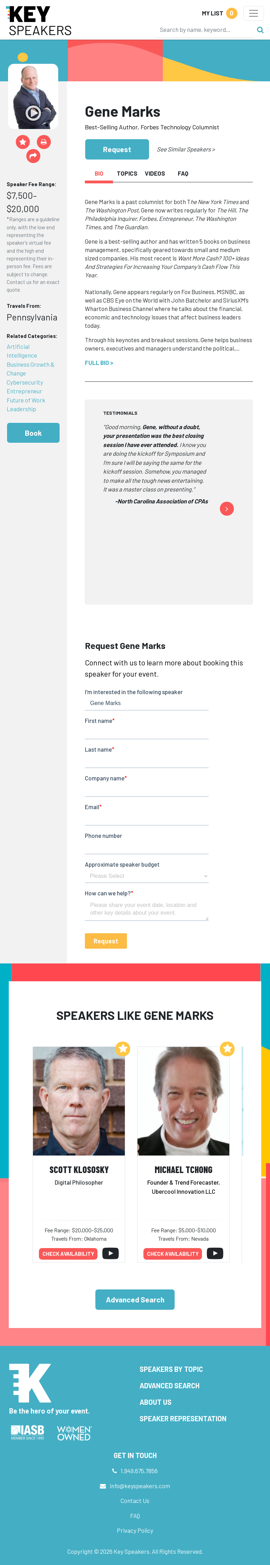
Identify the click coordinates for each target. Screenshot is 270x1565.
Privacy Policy (135, 1530)
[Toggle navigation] (253, 13)
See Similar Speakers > (186, 149)
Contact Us (135, 1500)
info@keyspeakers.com (140, 1485)
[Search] (204, 29)
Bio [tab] (99, 173)
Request (117, 149)
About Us (155, 1402)
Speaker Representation (183, 1418)
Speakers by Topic (171, 1369)
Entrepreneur (24, 390)
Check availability (68, 1254)
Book (33, 432)
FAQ (135, 1515)
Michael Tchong (183, 1169)
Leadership (21, 408)
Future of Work (26, 400)
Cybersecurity (25, 382)
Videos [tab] (155, 173)
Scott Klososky (79, 1169)
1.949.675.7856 (139, 1470)
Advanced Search (135, 1299)
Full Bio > (99, 362)
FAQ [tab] (183, 173)
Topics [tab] (127, 173)
